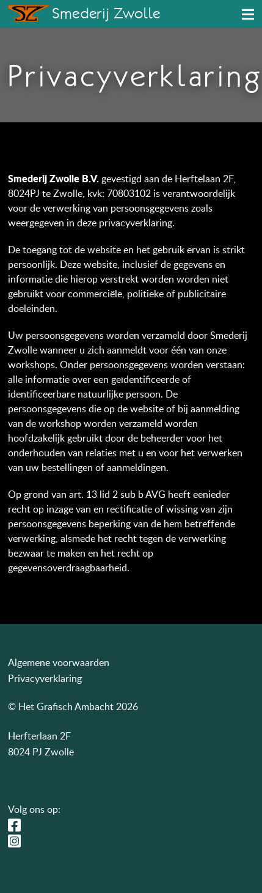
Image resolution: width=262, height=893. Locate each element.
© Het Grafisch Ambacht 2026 (73, 706)
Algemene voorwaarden (58, 662)
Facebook (17, 825)
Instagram (17, 841)
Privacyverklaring (45, 678)
